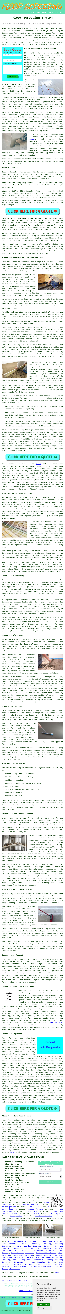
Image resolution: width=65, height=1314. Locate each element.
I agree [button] (40, 1304)
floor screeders (39, 478)
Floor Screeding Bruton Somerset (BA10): (20, 28)
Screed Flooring (44, 1255)
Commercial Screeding (23, 1255)
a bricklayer (54, 1214)
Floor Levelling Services (22, 1253)
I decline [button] (47, 1304)
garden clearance (30, 1204)
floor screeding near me (13, 1065)
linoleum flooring (43, 1216)
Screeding (34, 1241)
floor (52, 993)
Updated (24, 1297)
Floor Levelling (22, 1251)
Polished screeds (9, 874)
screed (23, 102)
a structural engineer (14, 84)
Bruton (38, 464)
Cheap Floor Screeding (51, 1241)
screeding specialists (38, 1138)
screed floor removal (33, 961)
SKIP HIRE (35, 1214)
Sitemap (3, 1297)
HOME (32, 12)
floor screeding (16, 31)
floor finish (27, 805)
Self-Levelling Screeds (46, 1253)
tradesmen (6, 1200)
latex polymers (38, 202)
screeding (12, 115)
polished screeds (28, 820)
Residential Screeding (44, 1251)
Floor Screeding (44, 1248)
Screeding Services (46, 1262)
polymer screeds (22, 238)
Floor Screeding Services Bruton (23, 1157)
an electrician (31, 1211)
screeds (51, 842)
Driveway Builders (20, 1267)
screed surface (56, 262)
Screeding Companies (22, 1246)
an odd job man (9, 1207)
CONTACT (50, 12)
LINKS (38, 12)
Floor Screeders (9, 1244)
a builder (32, 1207)
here (12, 1152)
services (55, 484)
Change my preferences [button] (44, 1308)
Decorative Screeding (42, 1246)
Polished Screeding (30, 1244)
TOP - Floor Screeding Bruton (15, 1280)
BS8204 (32, 139)
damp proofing (16, 1216)
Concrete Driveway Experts (41, 1267)
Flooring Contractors (18, 1241)
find (9, 1120)
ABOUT (44, 12)
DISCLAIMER (58, 12)
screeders (17, 159)
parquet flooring (35, 1209)
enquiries (30, 1220)
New (19, 1297)
